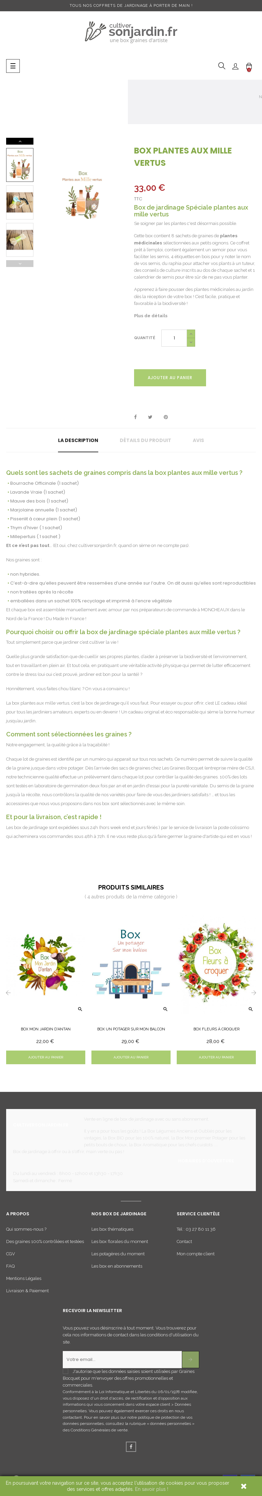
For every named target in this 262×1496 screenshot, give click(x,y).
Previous (19, 263)
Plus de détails (151, 315)
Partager (135, 417)
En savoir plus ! (151, 1489)
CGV (10, 1253)
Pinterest (166, 417)
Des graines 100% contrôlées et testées (45, 1241)
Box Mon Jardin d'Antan (46, 1029)
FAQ (10, 1266)
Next (19, 141)
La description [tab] (78, 440)
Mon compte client (196, 1253)
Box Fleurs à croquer (216, 1029)
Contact (184, 1241)
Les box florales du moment (119, 1241)
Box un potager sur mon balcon (131, 1029)
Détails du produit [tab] (145, 440)
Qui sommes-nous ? (26, 1229)
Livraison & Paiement (27, 1290)
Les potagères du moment (118, 1253)
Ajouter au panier (170, 377)
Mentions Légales (23, 1278)
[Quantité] (174, 338)
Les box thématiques (112, 1229)
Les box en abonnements (116, 1266)
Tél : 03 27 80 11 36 (196, 1229)
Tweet (150, 417)
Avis (198, 440)
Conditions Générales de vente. (100, 1430)
